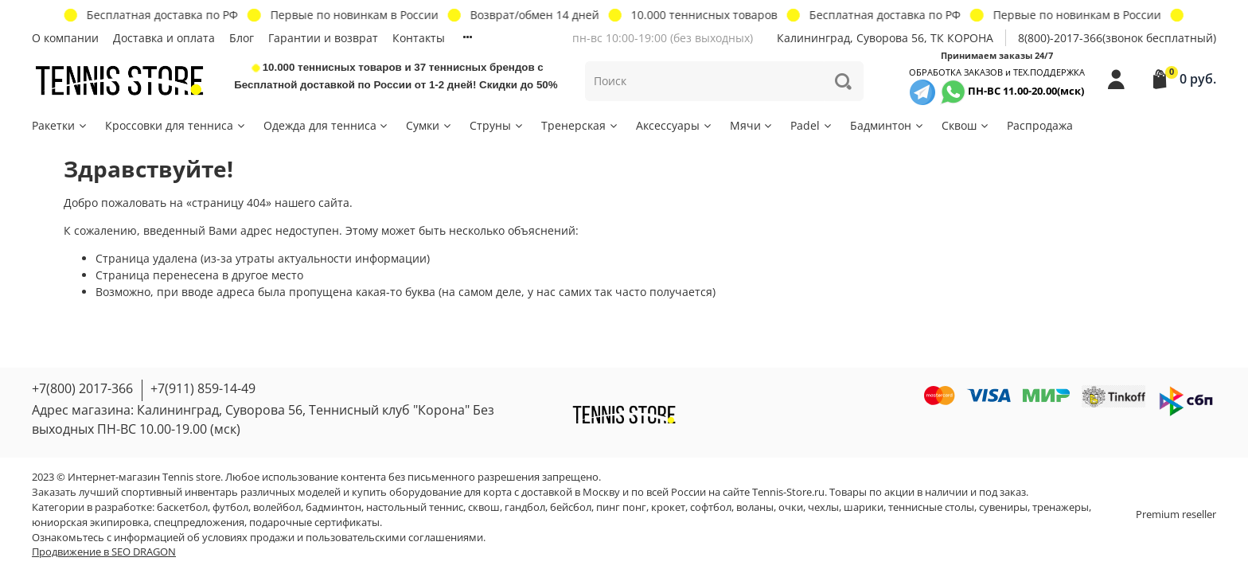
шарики (863, 507)
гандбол (525, 507)
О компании (65, 37)
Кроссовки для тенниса (176, 125)
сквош (484, 507)
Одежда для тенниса (326, 125)
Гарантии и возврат (323, 37)
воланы (755, 507)
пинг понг (621, 507)
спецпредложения (199, 522)
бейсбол (570, 507)
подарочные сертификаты (314, 522)
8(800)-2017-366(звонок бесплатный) (1117, 37)
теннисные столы (931, 507)
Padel (811, 125)
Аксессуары (674, 125)
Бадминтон (887, 125)
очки (790, 507)
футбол (230, 507)
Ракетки (60, 125)
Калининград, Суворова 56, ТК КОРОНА (885, 37)
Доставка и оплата (164, 37)
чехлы (823, 507)
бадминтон (333, 507)
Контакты (418, 37)
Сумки (429, 125)
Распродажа (1040, 125)
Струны (497, 125)
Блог (241, 37)
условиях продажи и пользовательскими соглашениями (342, 537)
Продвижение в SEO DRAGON (104, 552)
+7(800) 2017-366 (82, 388)
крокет (668, 507)
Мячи (752, 125)
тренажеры (1060, 507)
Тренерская (580, 125)
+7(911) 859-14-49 (202, 388)
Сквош (966, 125)
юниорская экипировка (90, 522)
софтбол (710, 507)
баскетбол (182, 507)
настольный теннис (414, 507)
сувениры (1003, 507)
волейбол (277, 507)
